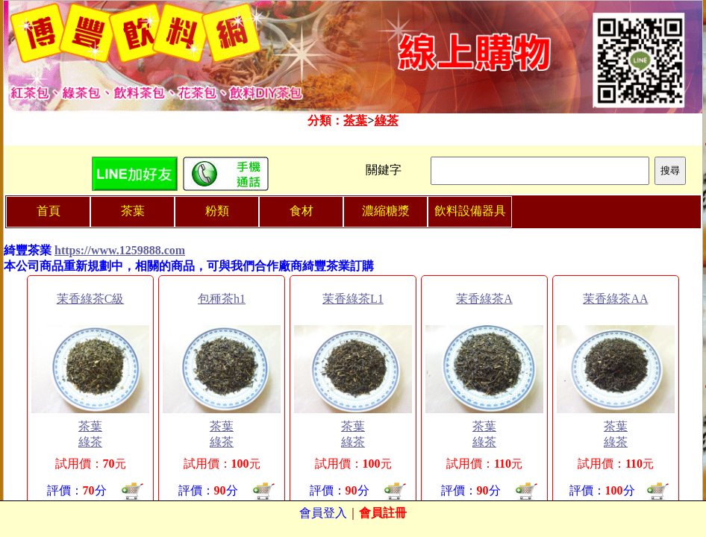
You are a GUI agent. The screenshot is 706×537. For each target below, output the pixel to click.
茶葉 (355, 120)
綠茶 (387, 120)
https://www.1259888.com (119, 250)
